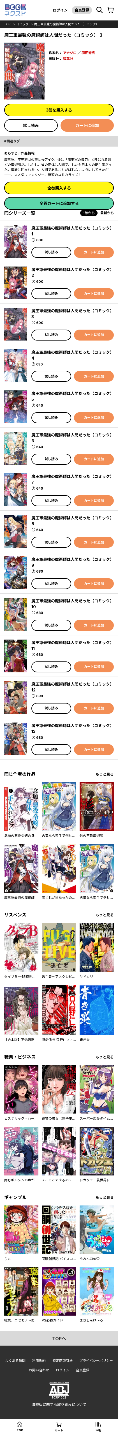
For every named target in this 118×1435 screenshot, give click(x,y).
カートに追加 (87, 125)
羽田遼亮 (88, 53)
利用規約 (39, 1360)
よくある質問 (15, 1360)
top (7, 24)
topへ (59, 1338)
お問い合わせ (39, 1370)
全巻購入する (59, 188)
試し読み (31, 125)
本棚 (98, 1430)
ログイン (60, 10)
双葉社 (68, 59)
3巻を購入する (59, 110)
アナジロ (70, 53)
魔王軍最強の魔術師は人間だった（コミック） (66, 24)
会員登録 (82, 10)
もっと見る (105, 774)
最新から (107, 213)
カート (59, 1430)
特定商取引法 (62, 1360)
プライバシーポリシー (96, 1360)
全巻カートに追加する (59, 203)
